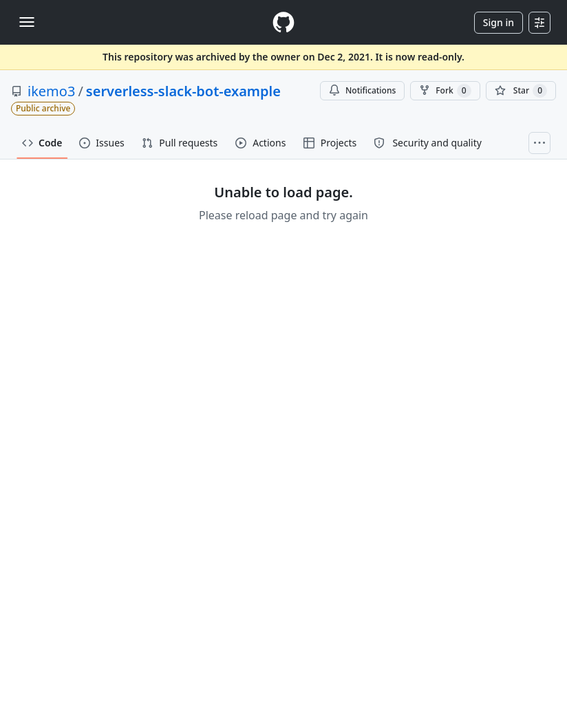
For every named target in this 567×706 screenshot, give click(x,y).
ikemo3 (51, 91)
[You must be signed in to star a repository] (521, 90)
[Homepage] (283, 22)
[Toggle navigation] (27, 22)
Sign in (498, 22)
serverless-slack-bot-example (183, 91)
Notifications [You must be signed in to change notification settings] (362, 90)
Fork (445, 91)
